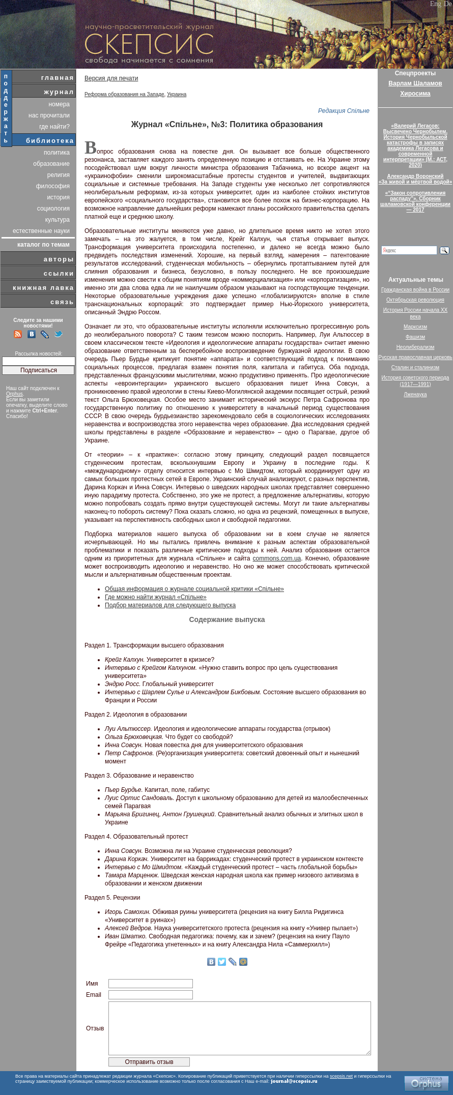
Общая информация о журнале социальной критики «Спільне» (194, 589)
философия (53, 186)
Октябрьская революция (415, 300)
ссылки (59, 273)
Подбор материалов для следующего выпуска (170, 605)
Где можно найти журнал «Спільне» (156, 597)
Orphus (14, 394)
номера (59, 104)
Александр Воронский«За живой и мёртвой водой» (415, 179)
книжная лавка (43, 287)
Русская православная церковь (415, 357)
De (448, 4)
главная (57, 77)
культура (57, 219)
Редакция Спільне (344, 110)
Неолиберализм (416, 347)
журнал (59, 92)
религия (58, 175)
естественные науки (41, 230)
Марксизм (415, 327)
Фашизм (415, 337)
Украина (176, 94)
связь (62, 302)
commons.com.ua (277, 558)
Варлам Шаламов (415, 83)
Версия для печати (111, 78)
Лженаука (415, 394)
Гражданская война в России (415, 289)
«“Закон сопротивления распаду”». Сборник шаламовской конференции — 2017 (415, 201)
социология (53, 208)
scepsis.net (341, 1076)
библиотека (50, 140)
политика (57, 152)
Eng (436, 4)
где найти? (54, 126)
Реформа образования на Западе (124, 94)
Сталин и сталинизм (415, 367)
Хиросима (415, 93)
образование (51, 163)
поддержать (6, 108)
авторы (59, 259)
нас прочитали (49, 115)
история (58, 197)
